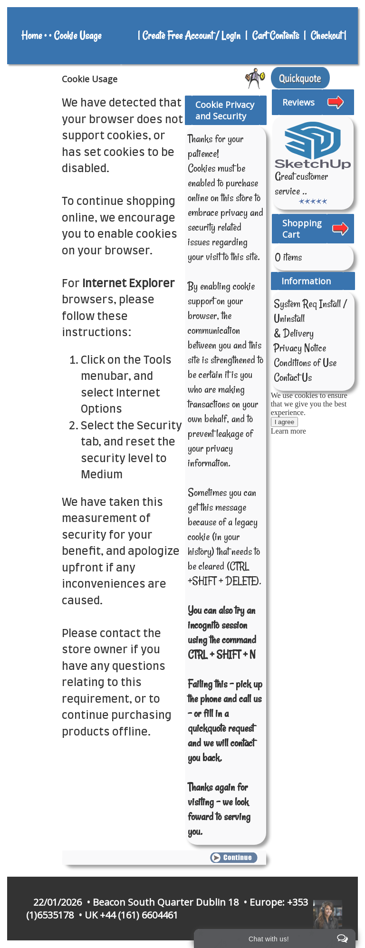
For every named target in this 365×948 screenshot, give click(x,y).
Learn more (288, 431)
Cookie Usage (77, 36)
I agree (285, 422)
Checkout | (329, 36)
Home (31, 36)
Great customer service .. (301, 183)
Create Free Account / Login (192, 36)
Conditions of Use (305, 363)
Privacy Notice (300, 348)
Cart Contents (275, 36)
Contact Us (293, 377)
